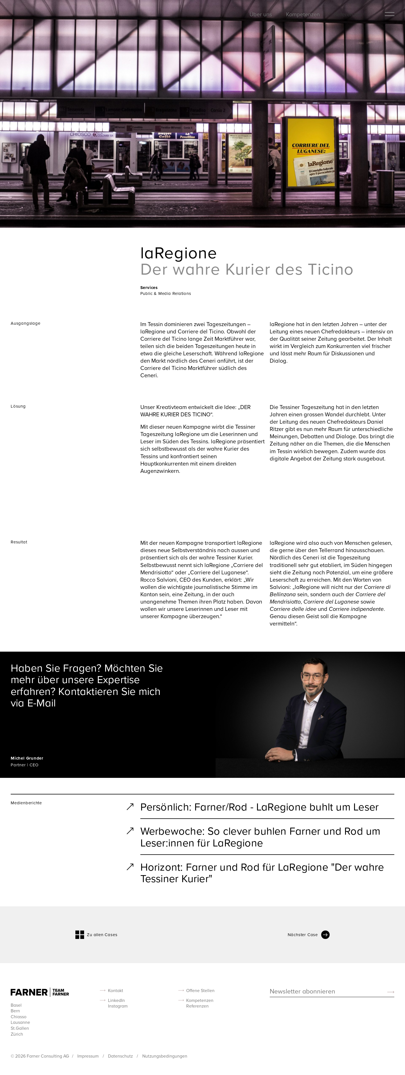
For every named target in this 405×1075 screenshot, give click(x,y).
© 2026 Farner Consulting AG (40, 1056)
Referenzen (348, 14)
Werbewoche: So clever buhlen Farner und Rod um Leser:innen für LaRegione (260, 836)
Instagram (118, 1006)
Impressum (88, 1056)
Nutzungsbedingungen (164, 1056)
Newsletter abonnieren (302, 991)
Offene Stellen (200, 990)
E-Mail (41, 702)
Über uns (260, 14)
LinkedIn (116, 1000)
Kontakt (115, 990)
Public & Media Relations (165, 293)
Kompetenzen (303, 14)
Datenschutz (121, 1056)
